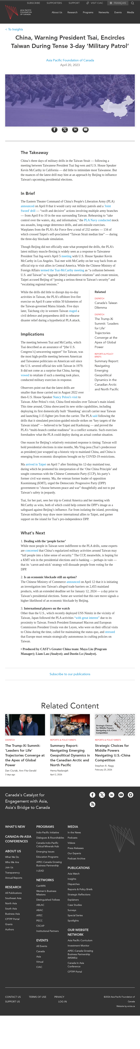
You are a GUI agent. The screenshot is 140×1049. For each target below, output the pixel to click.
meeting (66, 256)
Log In (62, 1001)
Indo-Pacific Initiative (47, 832)
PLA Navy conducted (97, 220)
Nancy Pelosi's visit (65, 397)
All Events (41, 946)
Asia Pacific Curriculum (80, 940)
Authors (9, 929)
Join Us (9, 867)
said (94, 416)
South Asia (11, 908)
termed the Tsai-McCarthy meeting (62, 270)
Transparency (12, 872)
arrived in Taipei (36, 464)
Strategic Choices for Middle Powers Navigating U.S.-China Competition (112, 752)
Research (72, 12)
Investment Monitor (78, 945)
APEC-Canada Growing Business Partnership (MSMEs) (80, 954)
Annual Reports (13, 877)
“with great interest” (87, 618)
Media (130, 12)
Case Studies (75, 905)
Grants (8, 924)
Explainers (73, 899)
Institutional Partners (47, 931)
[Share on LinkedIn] (75, 130)
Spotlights (73, 920)
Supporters (54, 3)
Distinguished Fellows (48, 899)
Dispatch (99, 298)
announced (27, 206)
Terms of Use (37, 996)
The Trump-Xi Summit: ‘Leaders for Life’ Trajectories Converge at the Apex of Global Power (107, 333)
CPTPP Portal (12, 919)
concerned (31, 550)
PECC (39, 920)
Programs (88, 12)
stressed (110, 632)
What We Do (12, 857)
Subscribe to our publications (70, 674)
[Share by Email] (86, 130)
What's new (15, 827)
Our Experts (74, 853)
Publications (79, 868)
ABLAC (40, 905)
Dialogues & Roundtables (50, 837)
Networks (104, 12)
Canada (40, 951)
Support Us (12, 1001)
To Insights (15, 29)
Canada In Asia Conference (76, 965)
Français (120, 3)
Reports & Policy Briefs (104, 355)
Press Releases (76, 848)
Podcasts (72, 837)
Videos (71, 842)
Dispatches (74, 884)
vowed (25, 375)
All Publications (13, 893)
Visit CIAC (94, 3)
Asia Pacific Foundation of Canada (70, 60)
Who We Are (12, 862)
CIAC (39, 967)
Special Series (75, 915)
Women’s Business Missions (46, 893)
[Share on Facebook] (54, 130)
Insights (72, 878)
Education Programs (47, 856)
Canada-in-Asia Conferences (18, 839)
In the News (74, 832)
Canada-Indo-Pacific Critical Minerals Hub (47, 844)
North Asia (11, 903)
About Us (57, 12)
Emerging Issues (45, 851)
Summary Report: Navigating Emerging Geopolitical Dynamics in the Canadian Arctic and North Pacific (107, 375)
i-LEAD (40, 870)
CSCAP (40, 925)
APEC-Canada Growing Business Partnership (49, 864)
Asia (38, 956)
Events (118, 12)
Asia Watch (74, 873)
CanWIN (41, 885)
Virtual (39, 961)
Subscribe (33, 3)
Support (74, 3)
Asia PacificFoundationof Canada (26, 12)
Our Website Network (78, 932)
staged (73, 311)
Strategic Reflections (79, 894)
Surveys (72, 910)
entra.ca (131, 1006)
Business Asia (12, 913)
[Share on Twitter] (65, 130)
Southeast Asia (13, 898)
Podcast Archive (76, 858)
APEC (39, 915)
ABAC (39, 910)
